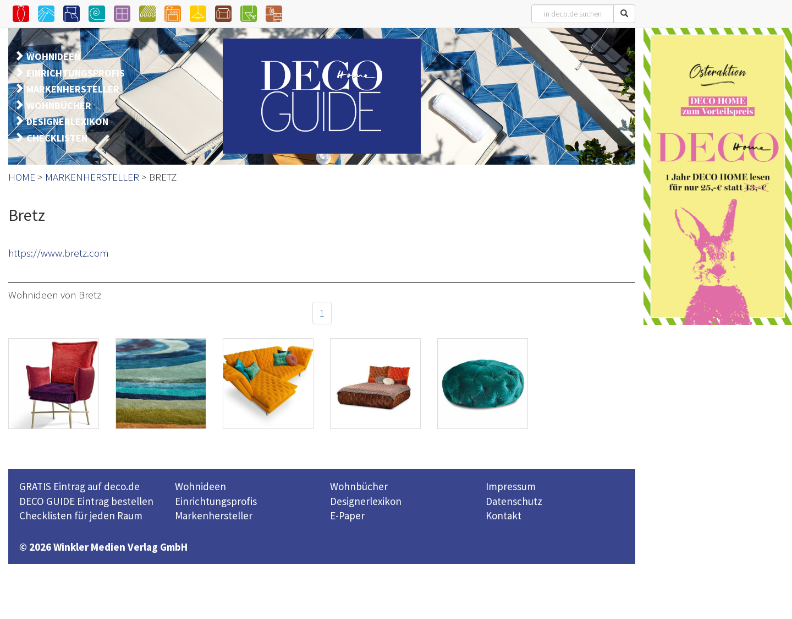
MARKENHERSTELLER (72, 89)
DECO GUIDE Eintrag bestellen (86, 501)
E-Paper (347, 515)
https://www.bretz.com (58, 252)
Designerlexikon (366, 501)
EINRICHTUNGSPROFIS (75, 73)
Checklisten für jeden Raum (80, 515)
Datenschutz (514, 501)
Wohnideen (200, 486)
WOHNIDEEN (53, 56)
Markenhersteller (213, 515)
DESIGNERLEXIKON (67, 121)
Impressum (511, 486)
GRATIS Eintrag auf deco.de (79, 486)
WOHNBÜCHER (58, 105)
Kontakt (503, 515)
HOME (21, 176)
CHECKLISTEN (56, 138)
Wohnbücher (359, 486)
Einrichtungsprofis (216, 501)
